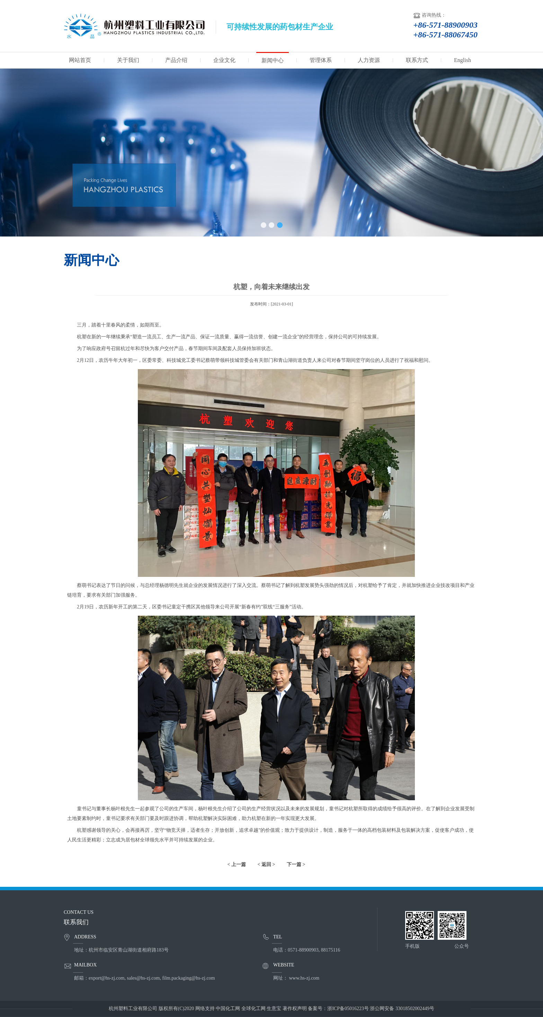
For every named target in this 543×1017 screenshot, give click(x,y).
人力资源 (369, 60)
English (462, 60)
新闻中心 (272, 60)
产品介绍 (176, 60)
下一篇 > (296, 864)
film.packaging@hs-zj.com (188, 978)
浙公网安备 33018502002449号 (402, 1008)
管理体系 (321, 60)
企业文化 (224, 60)
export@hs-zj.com (106, 978)
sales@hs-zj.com (143, 978)
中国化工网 (228, 1008)
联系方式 (417, 60)
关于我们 (128, 60)
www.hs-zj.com (304, 978)
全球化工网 (253, 1008)
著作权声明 (295, 1008)
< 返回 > (266, 864)
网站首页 (80, 60)
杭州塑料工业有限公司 (133, 1008)
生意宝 (274, 1008)
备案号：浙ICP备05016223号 (338, 1008)
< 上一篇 (237, 864)
